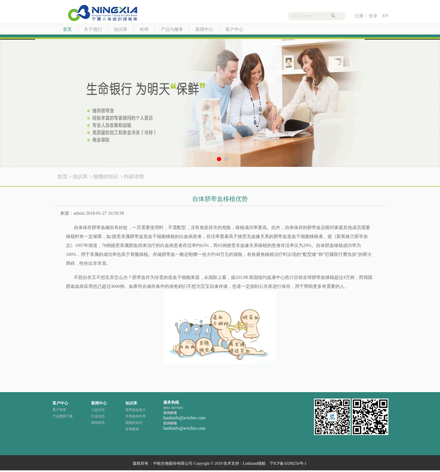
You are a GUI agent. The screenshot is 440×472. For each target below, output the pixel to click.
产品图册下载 (62, 416)
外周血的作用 (135, 416)
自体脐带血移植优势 (220, 198)
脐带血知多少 (135, 410)
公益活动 (98, 410)
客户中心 (234, 29)
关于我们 (93, 29)
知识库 (120, 29)
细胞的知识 (105, 176)
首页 (67, 29)
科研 (144, 29)
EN (385, 15)
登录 (372, 15)
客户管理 (59, 410)
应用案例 (132, 429)
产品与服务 (172, 29)
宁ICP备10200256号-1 (288, 463)
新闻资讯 (98, 423)
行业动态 (98, 416)
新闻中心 (204, 29)
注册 (359, 15)
